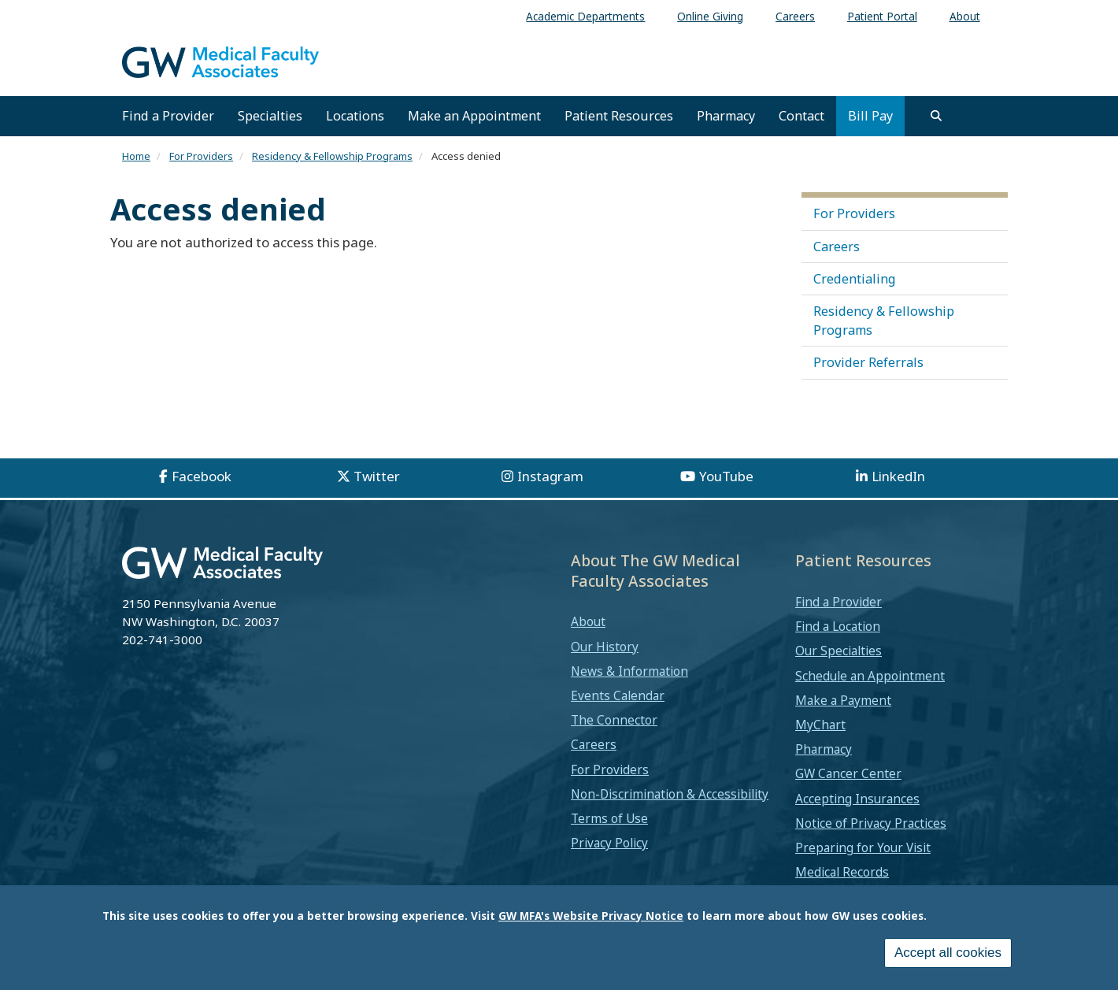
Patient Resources (619, 115)
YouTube (726, 476)
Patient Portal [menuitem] (882, 16)
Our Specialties (838, 650)
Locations (355, 115)
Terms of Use (609, 818)
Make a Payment (843, 700)
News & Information (629, 671)
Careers (836, 246)
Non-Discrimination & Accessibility (669, 794)
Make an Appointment (474, 115)
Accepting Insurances (857, 798)
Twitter (377, 476)
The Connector (614, 720)
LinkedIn (898, 476)
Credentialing (854, 278)
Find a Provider (168, 115)
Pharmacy (726, 115)
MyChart (820, 724)
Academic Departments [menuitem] (585, 16)
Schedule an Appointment (870, 676)
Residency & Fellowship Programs (332, 156)
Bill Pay (870, 115)
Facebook (201, 476)
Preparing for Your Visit (863, 847)
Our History (605, 646)
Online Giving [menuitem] (710, 16)
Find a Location (837, 626)
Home (136, 156)
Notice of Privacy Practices (870, 823)
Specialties (270, 115)
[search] (936, 115)
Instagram (550, 476)
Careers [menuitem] (795, 16)
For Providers (201, 156)
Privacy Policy (609, 843)
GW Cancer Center (848, 773)
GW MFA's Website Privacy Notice (590, 917)
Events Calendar (618, 695)
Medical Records (842, 872)
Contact (801, 115)
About (588, 621)
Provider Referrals (868, 362)
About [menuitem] (965, 16)
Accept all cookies (947, 954)
